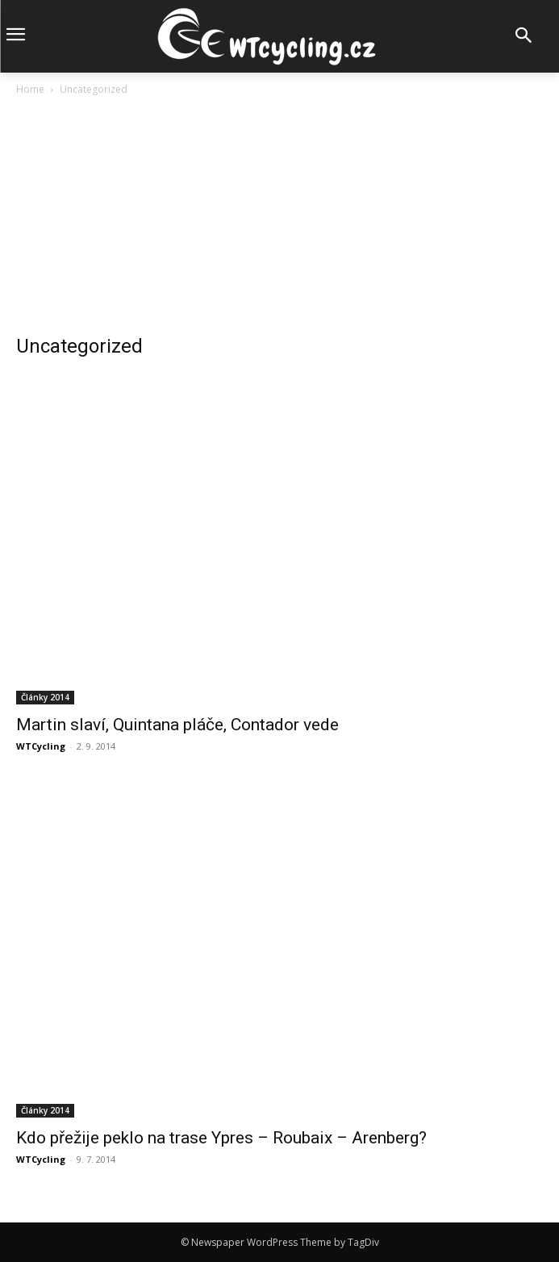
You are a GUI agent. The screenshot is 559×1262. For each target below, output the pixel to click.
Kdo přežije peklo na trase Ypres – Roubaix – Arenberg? (221, 1137)
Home (30, 89)
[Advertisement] (279, 219)
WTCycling (40, 746)
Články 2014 (45, 697)
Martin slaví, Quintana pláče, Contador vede (177, 724)
